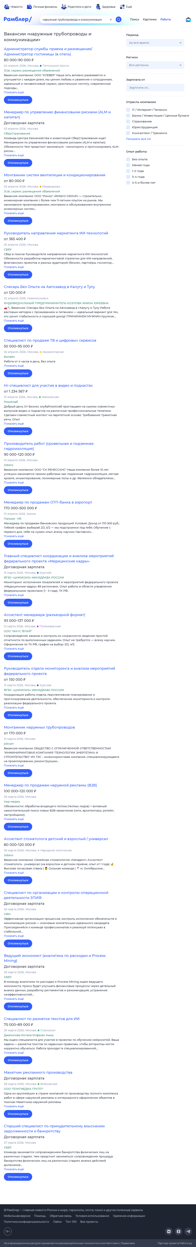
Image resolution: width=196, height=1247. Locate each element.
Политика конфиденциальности (26, 1222)
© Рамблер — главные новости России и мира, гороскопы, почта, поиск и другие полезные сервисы (73, 1210)
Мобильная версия (17, 1216)
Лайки (57, 1222)
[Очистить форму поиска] (111, 19)
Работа (165, 19)
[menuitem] (13, 7)
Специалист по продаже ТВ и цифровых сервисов (50, 340)
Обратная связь (61, 1216)
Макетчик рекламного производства (38, 1072)
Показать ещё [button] (14, 92)
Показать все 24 (138, 139)
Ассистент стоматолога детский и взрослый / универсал (56, 839)
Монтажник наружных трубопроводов (39, 727)
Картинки (150, 19)
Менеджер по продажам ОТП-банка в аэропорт (48, 502)
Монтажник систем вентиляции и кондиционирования (54, 175)
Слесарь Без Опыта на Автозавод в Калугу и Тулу (49, 287)
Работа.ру (186, 1243)
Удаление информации (129, 1216)
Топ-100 (71, 1222)
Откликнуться (18, 100)
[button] (62, 84)
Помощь (40, 1216)
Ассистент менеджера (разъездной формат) (44, 615)
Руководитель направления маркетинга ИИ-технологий (56, 233)
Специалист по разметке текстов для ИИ (42, 1019)
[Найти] (118, 19)
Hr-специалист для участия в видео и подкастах (48, 385)
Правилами (128, 1243)
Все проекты (89, 1222)
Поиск (134, 19)
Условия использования (92, 1216)
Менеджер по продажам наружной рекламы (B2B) (50, 785)
